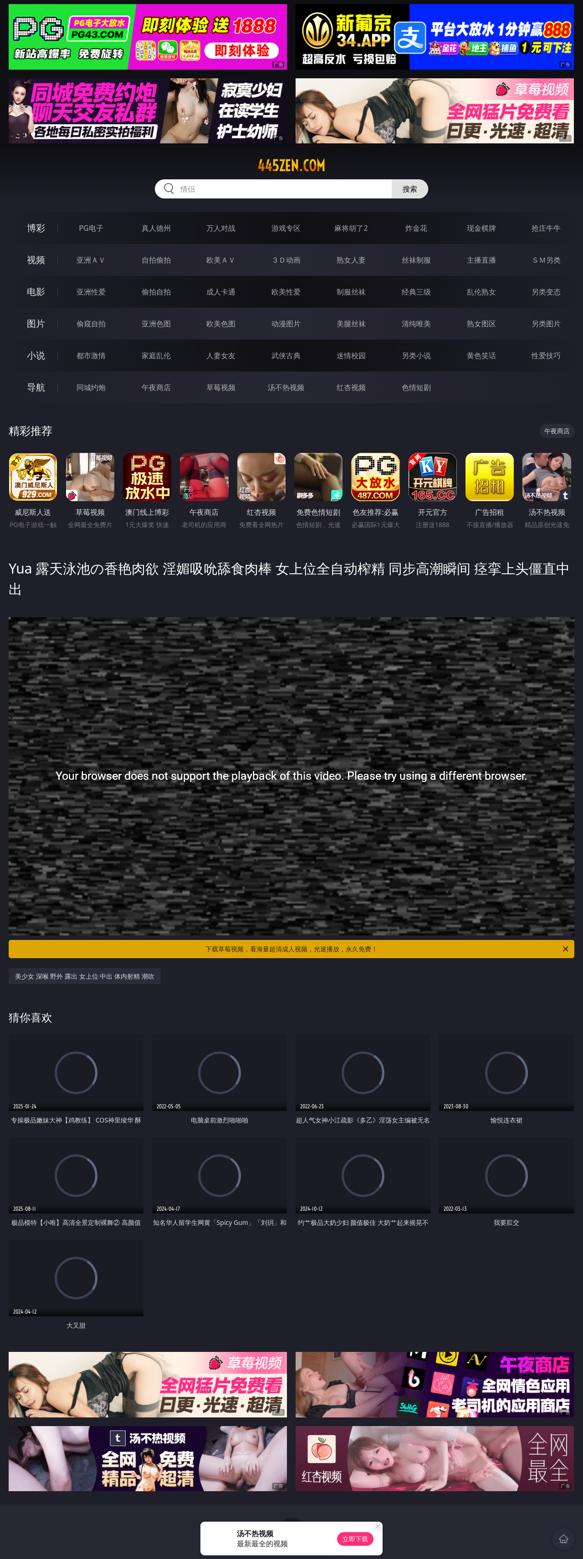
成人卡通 (220, 292)
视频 (36, 260)
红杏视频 (351, 387)
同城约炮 (91, 387)
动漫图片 (286, 324)
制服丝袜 (351, 292)
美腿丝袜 (351, 324)
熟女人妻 (351, 260)
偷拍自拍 (156, 292)
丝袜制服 (416, 260)
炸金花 (416, 228)
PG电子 (91, 228)
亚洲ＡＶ (91, 260)
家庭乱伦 (156, 355)
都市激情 (91, 355)
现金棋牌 (481, 228)
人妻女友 (220, 355)
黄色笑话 (481, 355)
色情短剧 (416, 387)
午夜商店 (156, 387)
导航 (36, 387)
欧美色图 (220, 324)
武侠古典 (286, 355)
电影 (36, 291)
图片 (36, 323)
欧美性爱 (286, 292)
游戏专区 (286, 228)
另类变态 (546, 292)
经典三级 (416, 292)
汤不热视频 (286, 387)
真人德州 (156, 228)
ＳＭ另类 (546, 260)
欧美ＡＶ (220, 260)
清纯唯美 (416, 324)
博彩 (36, 228)
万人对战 (220, 228)
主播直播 (481, 260)
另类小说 (416, 355)
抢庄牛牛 (546, 228)
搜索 (410, 189)
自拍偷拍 (156, 260)
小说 (36, 355)
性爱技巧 (546, 355)
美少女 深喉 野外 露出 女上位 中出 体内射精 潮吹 (84, 976)
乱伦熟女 (481, 292)
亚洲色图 (156, 324)
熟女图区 (481, 324)
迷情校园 (351, 355)
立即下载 (355, 1538)
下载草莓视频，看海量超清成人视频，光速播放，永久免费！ (387, 949)
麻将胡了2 (351, 228)
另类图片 (546, 324)
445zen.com (291, 166)
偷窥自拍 (91, 324)
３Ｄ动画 (286, 260)
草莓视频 (220, 387)
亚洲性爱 (91, 292)
